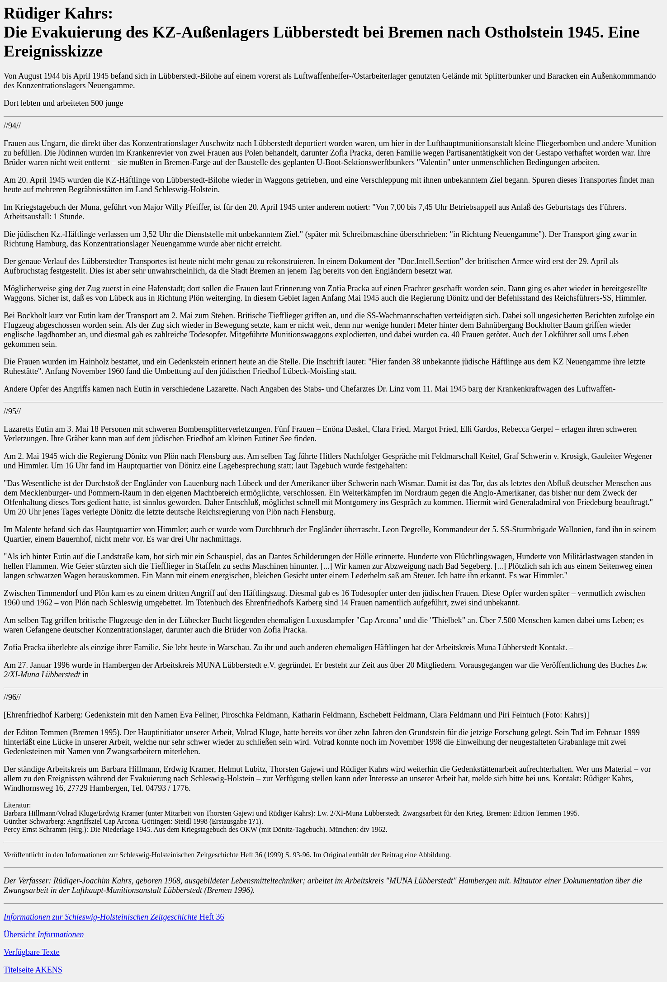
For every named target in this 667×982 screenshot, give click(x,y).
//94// (12, 125)
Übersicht (44, 934)
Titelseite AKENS (33, 969)
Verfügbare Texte (32, 952)
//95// (12, 411)
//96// (12, 697)
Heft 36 (114, 916)
